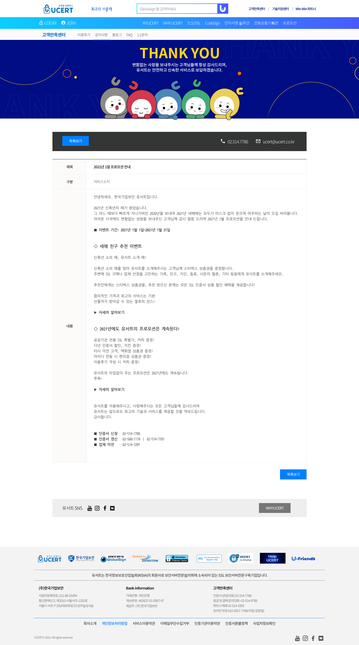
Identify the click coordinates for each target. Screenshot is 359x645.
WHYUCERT (275, 508)
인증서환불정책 (236, 623)
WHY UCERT (172, 23)
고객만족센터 (256, 8)
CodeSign (212, 23)
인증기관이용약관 (207, 623)
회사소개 (90, 623)
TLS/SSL (193, 23)
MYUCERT (150, 23)
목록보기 (75, 141)
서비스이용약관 (144, 623)
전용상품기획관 (266, 23)
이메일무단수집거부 (174, 623)
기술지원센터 (280, 8)
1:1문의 (142, 34)
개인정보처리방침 (114, 623)
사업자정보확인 (264, 623)
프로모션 (289, 23)
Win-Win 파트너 (306, 8)
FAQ (129, 34)
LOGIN (50, 22)
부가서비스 (291, 34)
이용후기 (83, 34)
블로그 (117, 34)
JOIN (71, 22)
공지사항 (101, 34)
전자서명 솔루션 (236, 23)
